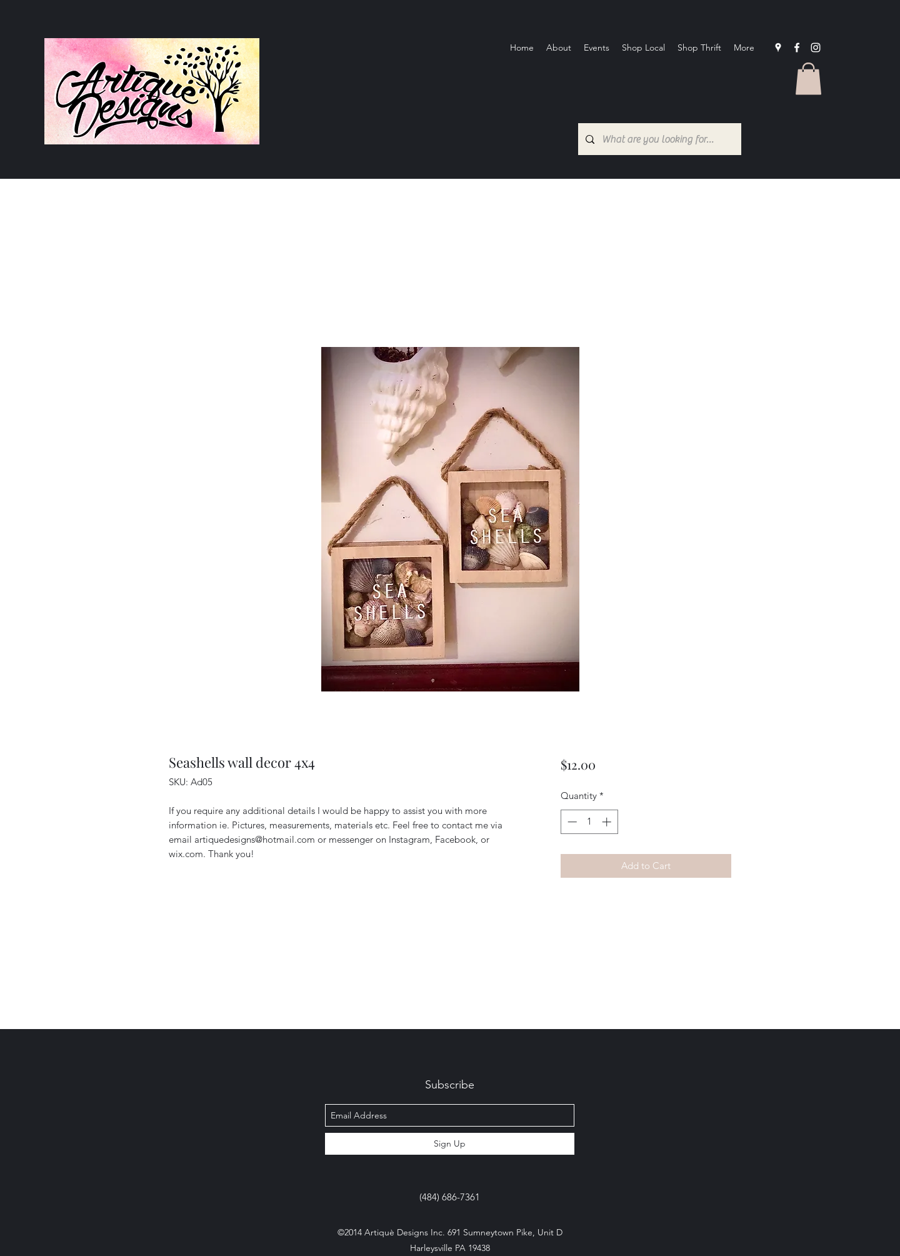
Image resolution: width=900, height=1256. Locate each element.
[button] (808, 78)
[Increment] (607, 821)
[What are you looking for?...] (658, 139)
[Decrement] (570, 821)
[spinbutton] (589, 821)
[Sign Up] (449, 1144)
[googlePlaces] (778, 47)
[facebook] (797, 47)
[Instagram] (815, 47)
